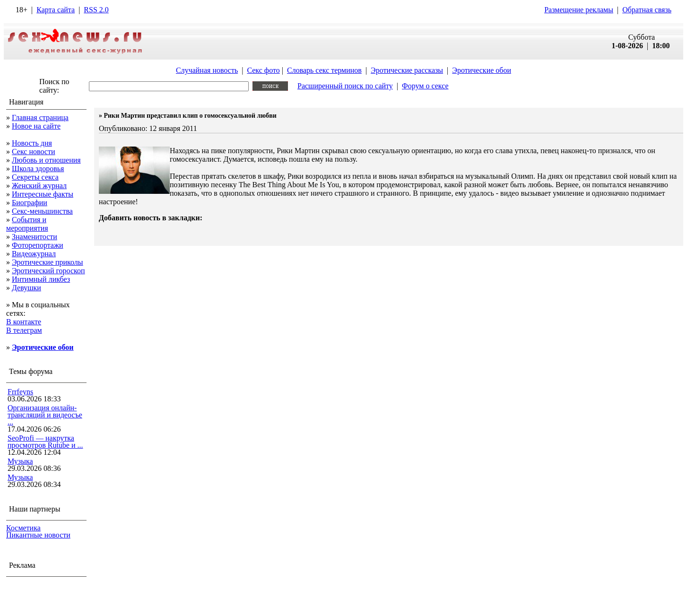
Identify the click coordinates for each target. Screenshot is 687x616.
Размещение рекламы (578, 10)
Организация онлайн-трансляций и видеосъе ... (45, 415)
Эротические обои (481, 70)
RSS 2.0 (96, 10)
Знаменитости (34, 237)
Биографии (29, 203)
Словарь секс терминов (324, 70)
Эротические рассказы (407, 70)
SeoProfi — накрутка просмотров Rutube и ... (45, 441)
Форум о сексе (425, 86)
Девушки (26, 288)
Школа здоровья (38, 169)
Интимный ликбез (41, 279)
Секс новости (33, 151)
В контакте (23, 322)
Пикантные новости (38, 535)
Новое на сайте (36, 126)
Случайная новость (207, 70)
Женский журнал (39, 186)
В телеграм (24, 330)
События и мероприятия (27, 224)
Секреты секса (35, 177)
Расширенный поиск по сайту (345, 86)
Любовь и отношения (46, 160)
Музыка (20, 461)
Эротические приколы (47, 262)
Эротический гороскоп (48, 271)
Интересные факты (42, 194)
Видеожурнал (34, 254)
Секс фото (263, 70)
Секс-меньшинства (42, 211)
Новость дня (32, 143)
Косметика (23, 528)
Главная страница (40, 117)
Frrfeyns (20, 392)
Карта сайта (55, 10)
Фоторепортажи (37, 245)
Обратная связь (646, 10)
